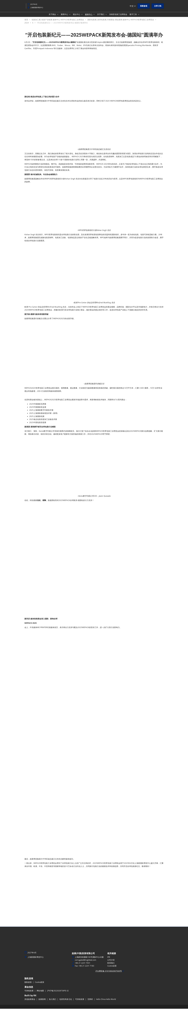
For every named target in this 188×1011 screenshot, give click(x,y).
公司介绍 (111, 962)
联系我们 (111, 965)
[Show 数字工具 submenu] (138, 17)
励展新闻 (42, 1001)
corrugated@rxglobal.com (85, 962)
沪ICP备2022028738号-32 (58, 993)
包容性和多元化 (65, 1001)
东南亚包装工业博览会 (118, 16)
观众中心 (77, 16)
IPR (108, 959)
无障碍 (90, 1001)
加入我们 (53, 1001)
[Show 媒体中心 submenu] (94, 17)
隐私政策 (28, 984)
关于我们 (101, 16)
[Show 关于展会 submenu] (57, 17)
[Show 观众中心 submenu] (82, 17)
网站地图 (40, 993)
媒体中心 (89, 16)
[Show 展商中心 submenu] (69, 17)
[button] (144, 8)
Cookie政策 (39, 984)
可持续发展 (29, 993)
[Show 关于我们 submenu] (106, 17)
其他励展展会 (30, 1001)
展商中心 (64, 16)
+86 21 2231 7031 (82, 965)
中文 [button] (133, 8)
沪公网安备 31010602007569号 (108, 973)
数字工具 (133, 16)
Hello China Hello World (106, 1001)
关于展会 (52, 16)
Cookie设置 (112, 968)
